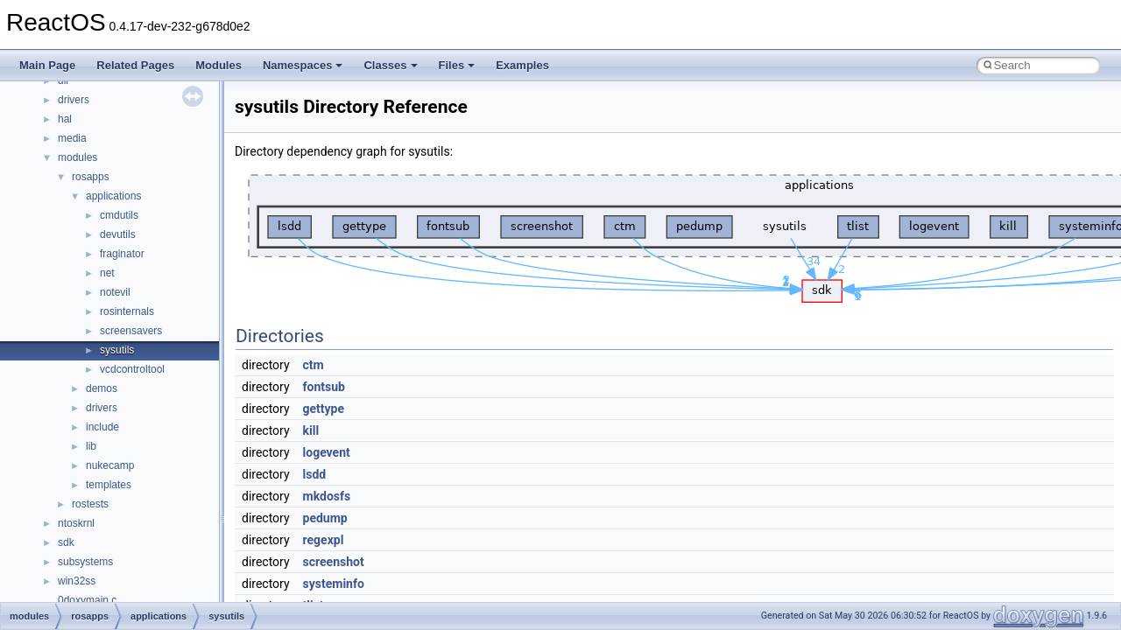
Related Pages (135, 65)
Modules (218, 65)
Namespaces (303, 65)
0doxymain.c (87, 600)
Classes (390, 65)
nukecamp (110, 465)
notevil (115, 292)
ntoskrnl (76, 523)
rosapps (90, 177)
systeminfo (333, 584)
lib (91, 446)
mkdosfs (327, 496)
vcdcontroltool (132, 369)
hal (65, 119)
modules (77, 157)
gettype (324, 409)
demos (101, 388)
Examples (522, 65)
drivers (73, 100)
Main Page (47, 65)
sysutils (117, 350)
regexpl (323, 540)
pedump (325, 518)
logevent (326, 452)
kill (311, 431)
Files (457, 65)
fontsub (324, 387)
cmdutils (119, 215)
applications (113, 196)
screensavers (131, 331)
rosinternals (127, 311)
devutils (118, 234)
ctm (313, 365)
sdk (66, 542)
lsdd (315, 474)
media (72, 138)
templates (108, 485)
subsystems (85, 562)
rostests (90, 504)
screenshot (333, 562)
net (107, 273)
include (102, 427)
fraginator (122, 254)
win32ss (76, 581)
